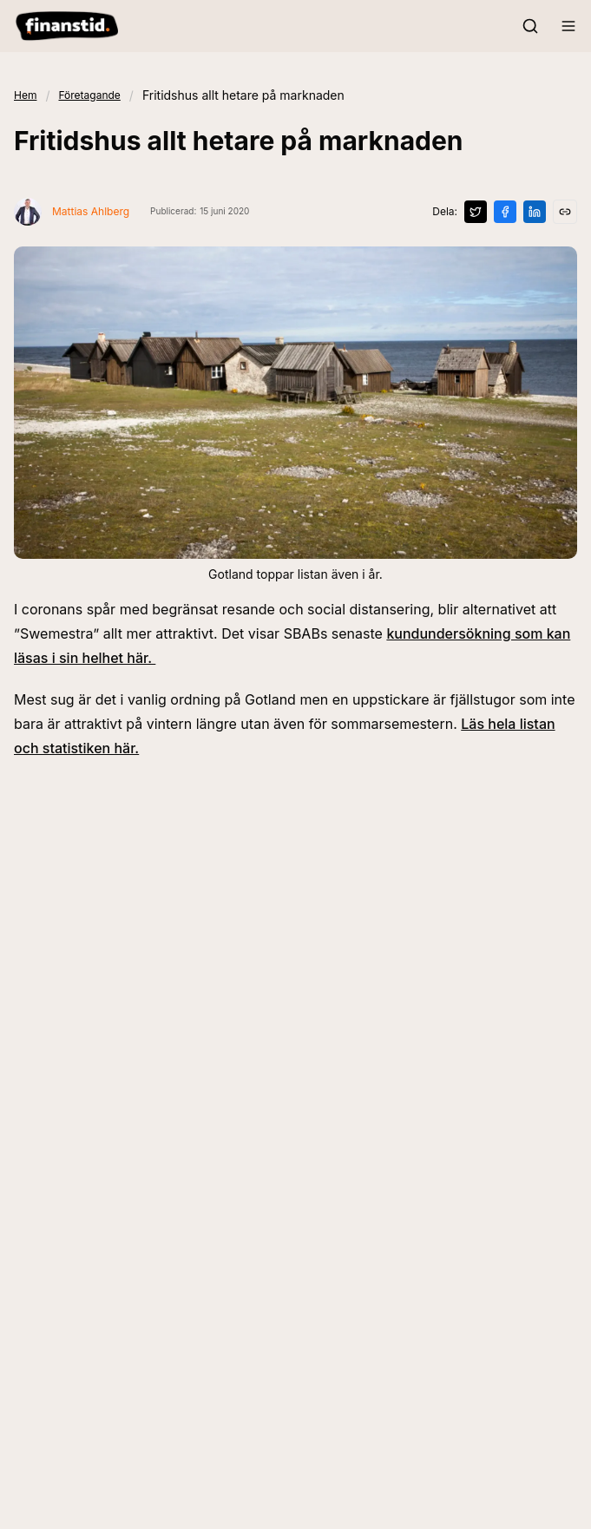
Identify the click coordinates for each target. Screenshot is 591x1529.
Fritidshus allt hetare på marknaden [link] (243, 95)
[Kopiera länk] (565, 212)
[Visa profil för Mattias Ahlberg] (71, 212)
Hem (25, 95)
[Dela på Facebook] (505, 211)
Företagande (89, 95)
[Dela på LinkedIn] (534, 211)
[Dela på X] (475, 211)
